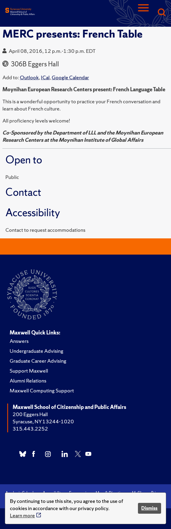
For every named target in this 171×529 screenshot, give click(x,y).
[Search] (161, 13)
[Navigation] (143, 13)
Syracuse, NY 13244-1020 (43, 421)
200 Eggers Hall (30, 414)
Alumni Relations (28, 380)
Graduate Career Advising (38, 360)
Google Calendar (70, 77)
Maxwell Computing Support (42, 390)
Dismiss (149, 508)
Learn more (22, 515)
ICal (45, 77)
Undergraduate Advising (36, 350)
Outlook (29, 77)
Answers (19, 340)
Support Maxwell (29, 370)
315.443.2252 (30, 428)
